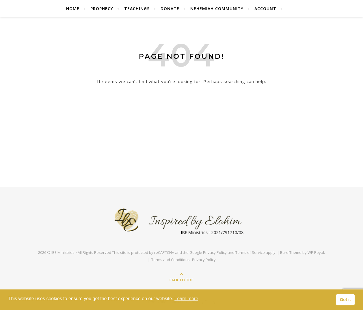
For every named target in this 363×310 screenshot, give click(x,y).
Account (265, 8)
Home (72, 8)
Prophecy (101, 8)
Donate (170, 8)
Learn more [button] (186, 298)
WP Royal (316, 252)
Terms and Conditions (170, 259)
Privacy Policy (215, 252)
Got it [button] (345, 299)
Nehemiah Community (216, 8)
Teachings (137, 8)
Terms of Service (250, 252)
